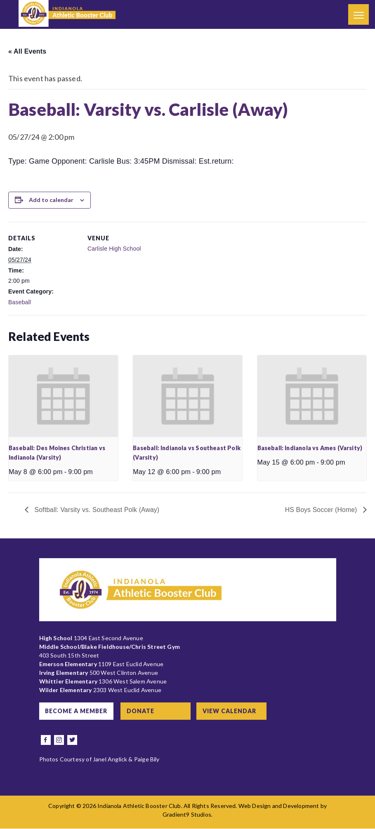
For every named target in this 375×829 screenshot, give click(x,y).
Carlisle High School (114, 248)
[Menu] (358, 14)
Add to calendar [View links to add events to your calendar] (51, 199)
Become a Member (77, 711)
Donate (142, 711)
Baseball (19, 302)
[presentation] (63, 396)
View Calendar (232, 711)
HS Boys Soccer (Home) (321, 509)
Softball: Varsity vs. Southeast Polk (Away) (97, 509)
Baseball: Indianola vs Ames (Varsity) (310, 447)
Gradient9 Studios (187, 814)
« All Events (27, 51)
